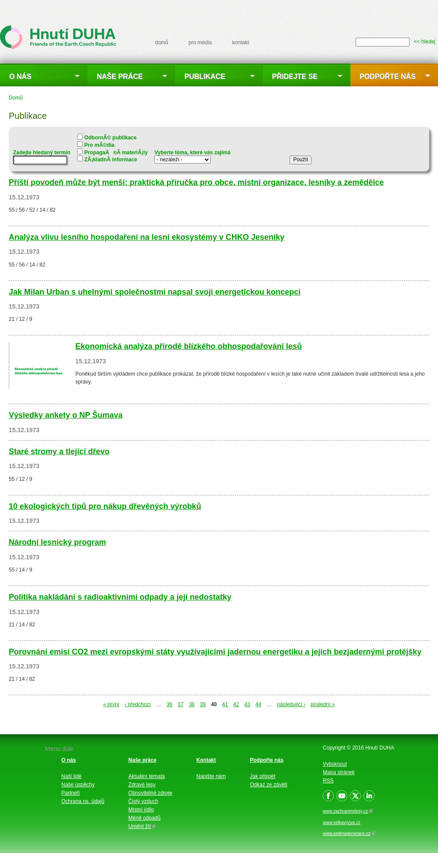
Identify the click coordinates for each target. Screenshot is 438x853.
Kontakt (206, 760)
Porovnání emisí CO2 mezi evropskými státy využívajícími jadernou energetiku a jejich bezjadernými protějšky (215, 651)
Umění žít (142, 826)
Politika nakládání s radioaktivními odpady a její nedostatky (120, 597)
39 (202, 704)
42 (236, 704)
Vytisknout (335, 764)
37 (181, 704)
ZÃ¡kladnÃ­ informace (110, 159)
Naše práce (120, 76)
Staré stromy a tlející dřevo (59, 451)
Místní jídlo (141, 810)
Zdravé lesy (141, 785)
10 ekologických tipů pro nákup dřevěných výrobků (105, 506)
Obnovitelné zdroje (150, 793)
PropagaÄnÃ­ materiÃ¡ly (116, 152)
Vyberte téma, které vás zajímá (192, 153)
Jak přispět (263, 776)
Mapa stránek (339, 772)
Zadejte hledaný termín (42, 153)
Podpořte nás (388, 76)
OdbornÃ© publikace (110, 138)
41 (225, 704)
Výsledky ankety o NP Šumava (66, 415)
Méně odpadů (144, 818)
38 (191, 704)
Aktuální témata (146, 776)
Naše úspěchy (78, 785)
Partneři (70, 793)
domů (161, 42)
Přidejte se (295, 76)
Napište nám (211, 776)
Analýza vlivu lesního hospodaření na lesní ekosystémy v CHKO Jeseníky (146, 237)
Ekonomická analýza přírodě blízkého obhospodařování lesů (188, 346)
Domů (16, 98)
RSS (328, 781)
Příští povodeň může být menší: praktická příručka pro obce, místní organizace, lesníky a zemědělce (196, 182)
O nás (20, 76)
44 (258, 704)
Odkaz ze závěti (268, 785)
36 (169, 704)
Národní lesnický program (57, 542)
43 (247, 704)
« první (111, 704)
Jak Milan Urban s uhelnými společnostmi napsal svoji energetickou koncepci (154, 292)
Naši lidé (71, 776)
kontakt (240, 42)
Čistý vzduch (143, 801)
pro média (200, 42)
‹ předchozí (137, 704)
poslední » (323, 704)
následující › (291, 704)
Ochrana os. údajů (82, 801)
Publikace (204, 76)
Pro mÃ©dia (99, 145)
